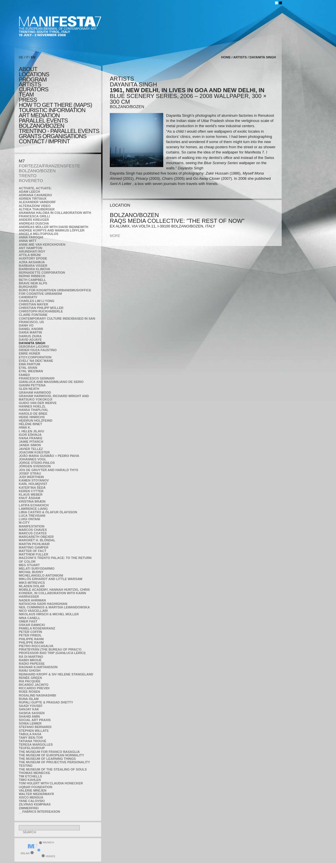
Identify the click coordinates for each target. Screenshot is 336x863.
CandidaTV (28, 297)
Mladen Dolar (31, 586)
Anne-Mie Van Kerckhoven (42, 244)
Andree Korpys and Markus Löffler (52, 230)
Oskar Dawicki (32, 625)
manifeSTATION (31, 526)
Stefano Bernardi (35, 727)
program (33, 79)
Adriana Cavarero (35, 195)
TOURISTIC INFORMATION (52, 110)
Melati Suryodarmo (36, 568)
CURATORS (33, 89)
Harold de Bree (33, 413)
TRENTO (27, 175)
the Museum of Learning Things (47, 758)
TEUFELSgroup (32, 748)
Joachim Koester (34, 452)
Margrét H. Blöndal (37, 540)
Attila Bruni (30, 255)
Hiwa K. (25, 427)
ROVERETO (31, 180)
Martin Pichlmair (34, 544)
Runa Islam (29, 699)
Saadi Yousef (30, 706)
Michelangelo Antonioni (41, 575)
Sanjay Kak (29, 709)
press (28, 99)
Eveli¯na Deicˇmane (36, 360)
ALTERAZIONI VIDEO (35, 206)
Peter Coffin (30, 632)
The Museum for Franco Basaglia (49, 751)
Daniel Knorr (31, 329)
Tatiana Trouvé (32, 741)
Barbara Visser (33, 265)
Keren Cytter (31, 491)
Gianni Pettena (32, 385)
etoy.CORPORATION (35, 357)
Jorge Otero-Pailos (37, 462)
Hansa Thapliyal (33, 410)
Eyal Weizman (31, 371)
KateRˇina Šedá (32, 487)
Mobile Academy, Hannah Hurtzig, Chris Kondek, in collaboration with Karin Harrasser (54, 593)
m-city (24, 522)
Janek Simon (30, 445)
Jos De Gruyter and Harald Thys (48, 470)
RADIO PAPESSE (32, 663)
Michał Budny (31, 572)
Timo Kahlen (30, 779)
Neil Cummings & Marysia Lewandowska (54, 607)
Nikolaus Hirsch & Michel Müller (49, 614)
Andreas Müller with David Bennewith (53, 227)
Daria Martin (30, 332)
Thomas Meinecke (34, 773)
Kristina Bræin (32, 501)
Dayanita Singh (32, 343)
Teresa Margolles (36, 744)
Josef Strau (30, 473)
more (115, 236)
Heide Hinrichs (32, 417)
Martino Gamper (34, 547)
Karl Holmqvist (33, 484)
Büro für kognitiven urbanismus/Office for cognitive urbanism (55, 291)
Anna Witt (27, 240)
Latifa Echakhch (34, 505)
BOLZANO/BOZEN (37, 170)
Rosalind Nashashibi (37, 695)
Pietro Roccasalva (36, 646)
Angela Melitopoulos (38, 234)
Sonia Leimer (30, 723)
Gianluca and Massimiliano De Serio (51, 382)
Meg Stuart (29, 565)
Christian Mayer (33, 304)
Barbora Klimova (34, 269)
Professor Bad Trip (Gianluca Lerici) (52, 653)
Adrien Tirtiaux (33, 198)
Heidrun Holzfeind (35, 420)
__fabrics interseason (39, 811)
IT (27, 57)
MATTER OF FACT (32, 551)
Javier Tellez (31, 449)
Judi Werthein (31, 477)
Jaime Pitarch (31, 441)
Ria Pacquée (29, 681)
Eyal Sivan (28, 367)
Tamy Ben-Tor (31, 737)
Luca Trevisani (32, 515)
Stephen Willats (34, 730)
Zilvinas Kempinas (35, 804)
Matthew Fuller (33, 554)
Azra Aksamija (32, 262)
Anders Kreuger (34, 219)
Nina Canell (29, 618)
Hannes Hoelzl (32, 406)
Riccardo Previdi (34, 688)
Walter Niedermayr (36, 794)
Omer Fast (28, 621)
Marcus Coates (33, 533)
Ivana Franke (30, 438)
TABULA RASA (30, 734)
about (28, 69)
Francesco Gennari (36, 378)
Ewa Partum (29, 364)
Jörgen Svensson (35, 466)
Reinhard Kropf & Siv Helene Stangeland (56, 674)
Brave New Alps (33, 283)
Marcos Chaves (33, 529)
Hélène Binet (30, 424)
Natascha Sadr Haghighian (43, 603)
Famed (24, 375)
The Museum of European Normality (51, 755)
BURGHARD (28, 286)
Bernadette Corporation (42, 272)
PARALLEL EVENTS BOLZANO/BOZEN (43, 123)
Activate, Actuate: (35, 188)
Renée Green (30, 677)
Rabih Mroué (30, 660)
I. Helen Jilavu (31, 431)
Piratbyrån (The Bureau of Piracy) (50, 649)
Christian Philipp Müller (41, 308)
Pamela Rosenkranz (37, 628)
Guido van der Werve (38, 403)
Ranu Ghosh (29, 670)
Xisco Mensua (31, 797)
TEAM (26, 94)
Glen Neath (29, 388)
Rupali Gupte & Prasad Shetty (46, 702)
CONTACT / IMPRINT (44, 141)
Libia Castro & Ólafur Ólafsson (48, 512)
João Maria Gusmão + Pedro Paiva (49, 456)
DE (21, 57)
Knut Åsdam (29, 498)
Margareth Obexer (36, 536)
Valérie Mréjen (33, 790)
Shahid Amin (29, 716)
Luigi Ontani (29, 519)
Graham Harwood (35, 392)
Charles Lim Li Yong (36, 301)
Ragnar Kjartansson (38, 667)
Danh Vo (26, 325)
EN (33, 57)
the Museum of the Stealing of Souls (53, 769)
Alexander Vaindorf (37, 202)
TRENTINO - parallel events (59, 131)
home (226, 57)
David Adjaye (30, 339)
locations (34, 74)
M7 (22, 160)
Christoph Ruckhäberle (41, 311)
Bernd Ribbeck (32, 276)
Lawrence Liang (33, 508)
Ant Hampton (30, 248)
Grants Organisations (52, 136)
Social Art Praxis (35, 720)
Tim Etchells (30, 776)
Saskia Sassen (31, 713)
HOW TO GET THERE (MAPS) (55, 105)
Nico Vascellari (33, 610)
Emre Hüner (29, 353)
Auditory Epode (33, 258)
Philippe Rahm (31, 639)
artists (30, 84)
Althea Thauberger (37, 209)
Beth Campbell (32, 280)
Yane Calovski (31, 801)
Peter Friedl (30, 635)
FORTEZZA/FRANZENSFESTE (49, 165)
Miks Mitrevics (32, 582)
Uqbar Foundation (35, 787)
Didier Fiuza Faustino (38, 350)
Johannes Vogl (32, 459)
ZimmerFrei (28, 808)
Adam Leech (29, 191)
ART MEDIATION (39, 115)
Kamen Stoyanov (34, 480)
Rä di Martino (31, 656)
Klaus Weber (30, 494)
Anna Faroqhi (31, 237)
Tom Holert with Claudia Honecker (51, 783)
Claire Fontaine (33, 314)
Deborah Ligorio (34, 346)
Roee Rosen (29, 691)
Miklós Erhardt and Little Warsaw (50, 579)
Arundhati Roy (32, 251)
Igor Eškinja (30, 434)
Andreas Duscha (34, 223)
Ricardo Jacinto (33, 684)
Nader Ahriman (32, 600)
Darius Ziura (30, 336)
